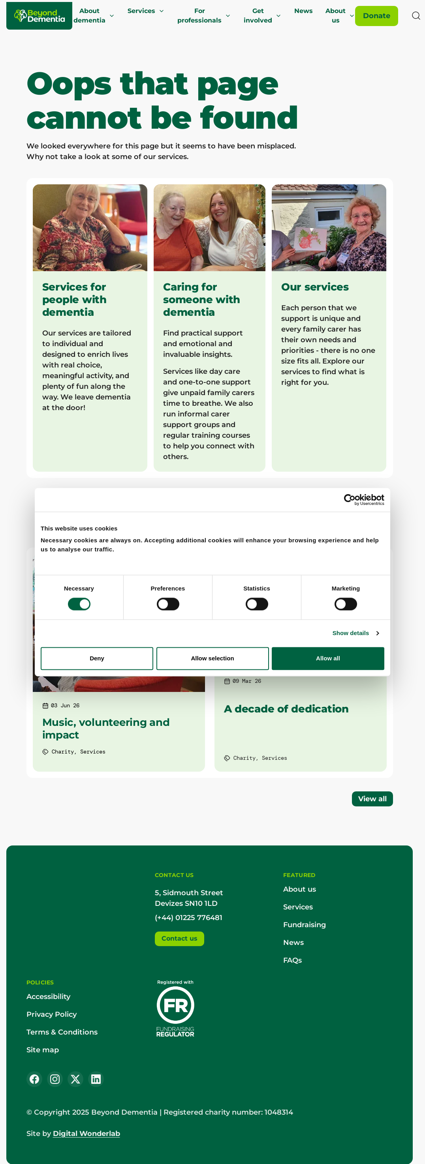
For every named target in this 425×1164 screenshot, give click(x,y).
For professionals (204, 15)
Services (146, 11)
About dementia (94, 15)
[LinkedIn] (96, 1079)
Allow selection (212, 658)
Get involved (263, 15)
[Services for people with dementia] (90, 328)
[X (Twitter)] (75, 1079)
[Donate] (376, 16)
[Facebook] (34, 1079)
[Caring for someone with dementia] (209, 328)
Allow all (328, 658)
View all (372, 799)
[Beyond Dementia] (39, 16)
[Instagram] (55, 1079)
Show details (351, 633)
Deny (97, 658)
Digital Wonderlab (86, 1133)
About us (340, 15)
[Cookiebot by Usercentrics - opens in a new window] (349, 500)
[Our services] (329, 328)
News (303, 11)
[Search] (416, 15)
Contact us (179, 938)
